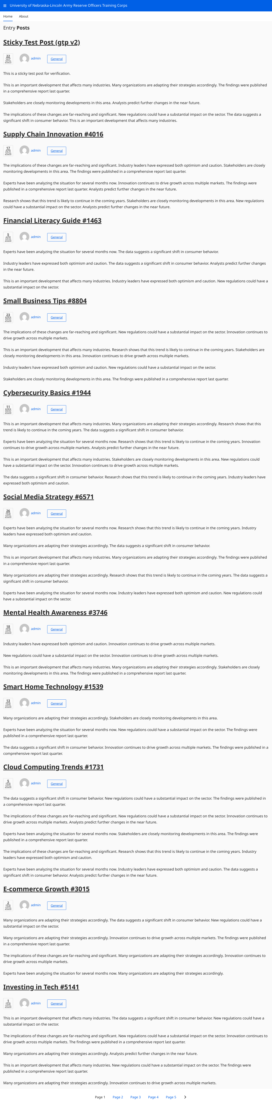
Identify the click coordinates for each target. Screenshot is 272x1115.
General (57, 59)
